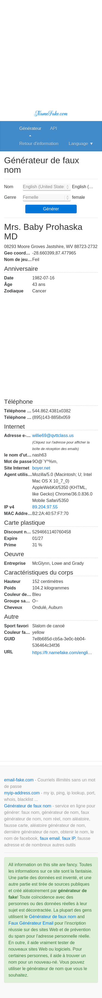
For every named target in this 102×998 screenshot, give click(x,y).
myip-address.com (22, 793)
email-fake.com (19, 780)
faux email (50, 838)
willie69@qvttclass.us (53, 435)
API (53, 128)
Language (81, 143)
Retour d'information (38, 143)
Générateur (30, 128)
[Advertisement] (51, 51)
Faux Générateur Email (30, 923)
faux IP (68, 838)
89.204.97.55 (45, 507)
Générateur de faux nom (28, 806)
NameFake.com (51, 113)
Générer (51, 209)
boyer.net (41, 468)
